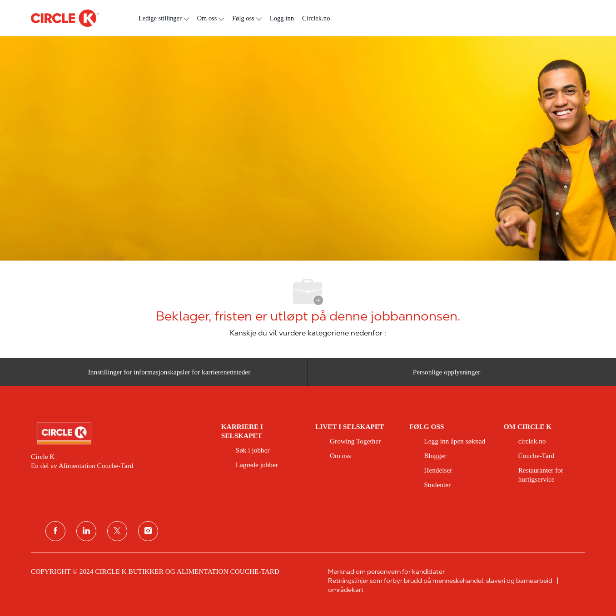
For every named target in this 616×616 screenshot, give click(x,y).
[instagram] (148, 531)
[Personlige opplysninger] (447, 375)
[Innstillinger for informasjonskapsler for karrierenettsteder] (169, 375)
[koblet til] (86, 531)
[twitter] (117, 531)
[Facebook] (55, 531)
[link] (120, 433)
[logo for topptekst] (65, 18)
